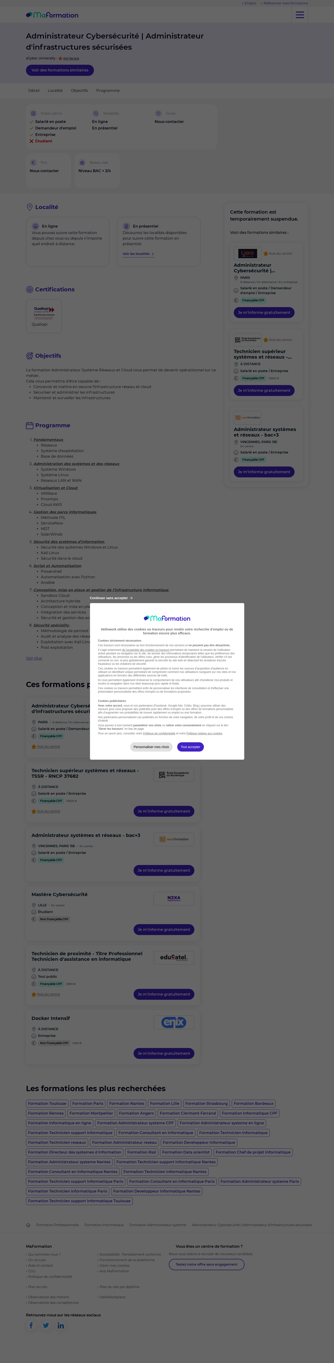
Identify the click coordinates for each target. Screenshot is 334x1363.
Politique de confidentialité (159, 733)
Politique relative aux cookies (204, 733)
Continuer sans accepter (111, 598)
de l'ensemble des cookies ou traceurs (145, 650)
